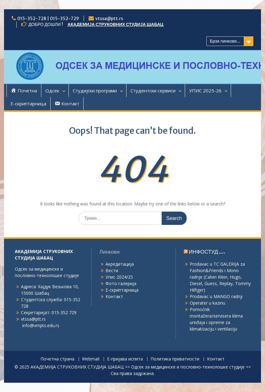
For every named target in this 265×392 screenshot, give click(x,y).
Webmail (90, 359)
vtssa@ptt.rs (109, 18)
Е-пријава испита (125, 359)
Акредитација (120, 264)
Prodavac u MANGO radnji (216, 296)
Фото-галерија (121, 283)
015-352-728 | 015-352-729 (48, 18)
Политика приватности (175, 359)
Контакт (114, 296)
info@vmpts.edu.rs (40, 325)
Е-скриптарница (28, 103)
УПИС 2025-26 (205, 90)
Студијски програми (95, 90)
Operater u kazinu (207, 303)
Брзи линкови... (225, 41)
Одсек (52, 90)
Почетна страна (57, 359)
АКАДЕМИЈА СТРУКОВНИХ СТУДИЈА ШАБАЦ (116, 24)
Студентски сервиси (153, 90)
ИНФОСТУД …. (207, 251)
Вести (112, 270)
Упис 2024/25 (119, 277)
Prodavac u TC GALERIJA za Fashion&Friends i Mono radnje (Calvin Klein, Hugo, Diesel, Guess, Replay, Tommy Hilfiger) (220, 277)
